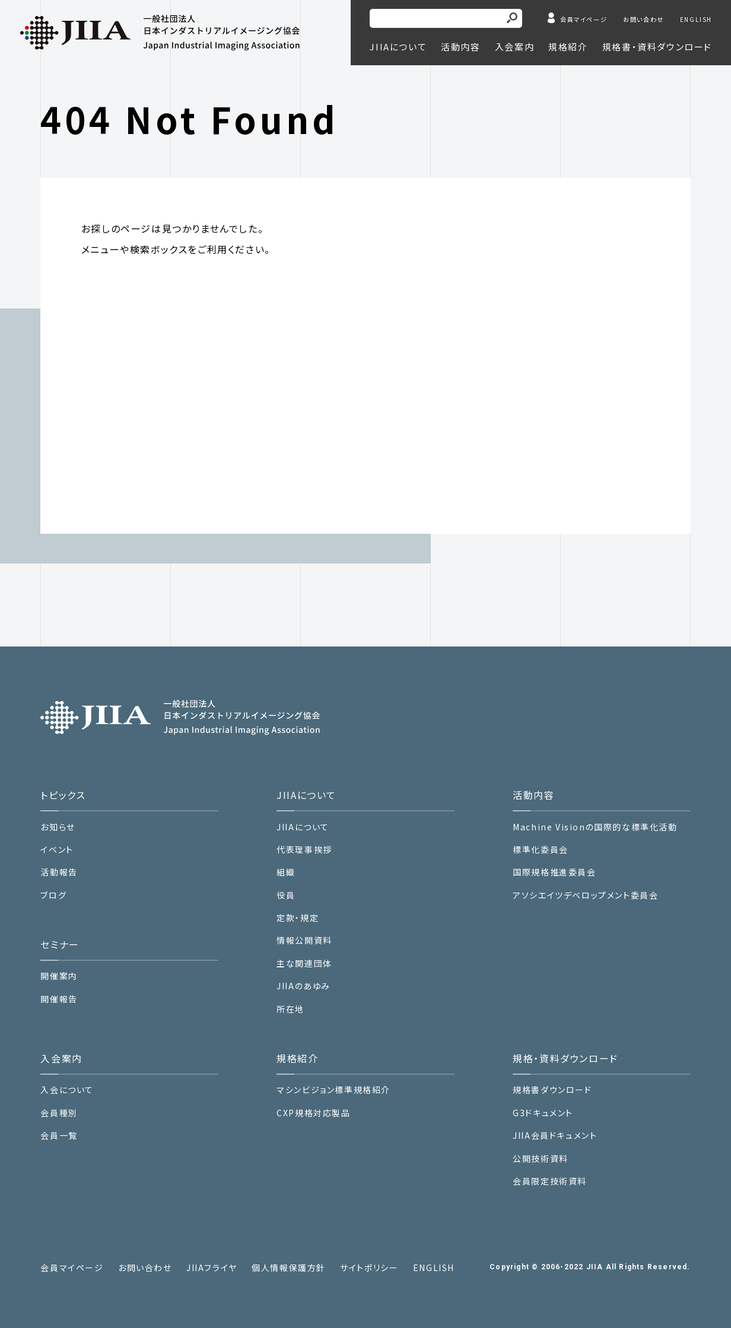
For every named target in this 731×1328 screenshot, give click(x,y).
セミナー (59, 944)
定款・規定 (297, 917)
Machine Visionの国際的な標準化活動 (595, 827)
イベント (56, 849)
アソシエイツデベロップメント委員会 (585, 895)
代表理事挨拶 (304, 849)
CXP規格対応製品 (313, 1113)
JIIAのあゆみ (303, 986)
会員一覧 (58, 1135)
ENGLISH (696, 19)
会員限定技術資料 (550, 1181)
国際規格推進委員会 (554, 872)
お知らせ (57, 827)
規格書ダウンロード (552, 1089)
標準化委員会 (540, 849)
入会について (67, 1089)
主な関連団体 (304, 963)
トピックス (62, 794)
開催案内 (58, 976)
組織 (285, 872)
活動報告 (58, 872)
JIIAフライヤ (211, 1267)
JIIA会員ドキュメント (555, 1135)
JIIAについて (302, 827)
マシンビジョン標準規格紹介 (333, 1089)
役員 (285, 895)
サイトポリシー (369, 1267)
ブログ (53, 895)
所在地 (290, 1009)
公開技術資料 (540, 1158)
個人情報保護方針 (289, 1267)
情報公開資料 (304, 940)
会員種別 (58, 1113)
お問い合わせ (643, 19)
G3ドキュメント (543, 1113)
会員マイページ (583, 19)
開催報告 (58, 999)
